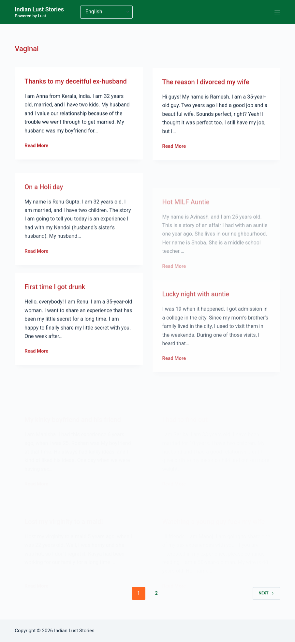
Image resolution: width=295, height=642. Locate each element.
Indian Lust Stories (39, 9)
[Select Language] (106, 12)
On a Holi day (43, 205)
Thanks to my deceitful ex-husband (75, 82)
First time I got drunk (54, 296)
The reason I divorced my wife (205, 85)
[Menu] (277, 12)
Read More (36, 147)
